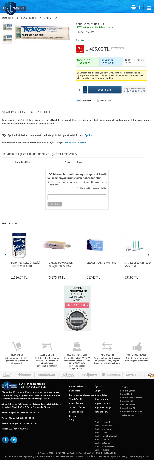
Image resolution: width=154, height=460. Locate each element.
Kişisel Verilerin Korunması (81, 395)
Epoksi (48, 17)
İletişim (72, 416)
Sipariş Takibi (75, 399)
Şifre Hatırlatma (102, 399)
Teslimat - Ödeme (77, 407)
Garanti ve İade (76, 386)
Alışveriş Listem (102, 403)
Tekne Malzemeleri (75, 142)
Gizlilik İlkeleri (76, 403)
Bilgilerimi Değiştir (103, 407)
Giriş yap (99, 390)
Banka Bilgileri (76, 411)
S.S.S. (71, 420)
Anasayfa (7, 17)
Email (51, 192)
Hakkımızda (74, 390)
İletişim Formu (101, 411)
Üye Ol (98, 386)
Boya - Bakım (28, 17)
